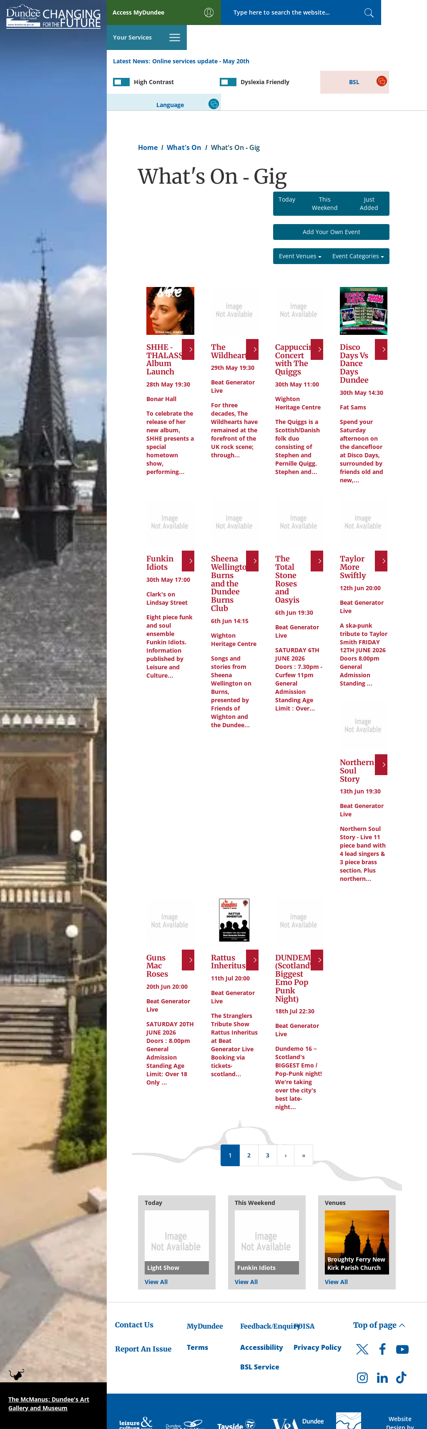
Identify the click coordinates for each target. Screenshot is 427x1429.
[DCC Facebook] (382, 1310)
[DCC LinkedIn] (382, 1339)
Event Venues (300, 215)
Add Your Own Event (331, 191)
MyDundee (205, 1285)
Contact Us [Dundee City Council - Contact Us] (134, 1284)
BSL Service (259, 1326)
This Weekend (325, 163)
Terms (197, 1306)
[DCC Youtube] (402, 1310)
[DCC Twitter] (362, 1315)
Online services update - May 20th (201, 37)
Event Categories (358, 215)
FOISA (304, 1285)
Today (287, 159)
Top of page (379, 1284)
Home (148, 106)
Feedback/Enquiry (270, 1285)
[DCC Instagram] (362, 1339)
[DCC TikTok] (402, 1339)
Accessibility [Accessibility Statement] (261, 1306)
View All (156, 1241)
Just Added (369, 163)
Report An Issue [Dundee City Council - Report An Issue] (143, 1308)
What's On (184, 106)
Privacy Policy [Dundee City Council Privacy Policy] (318, 1306)
